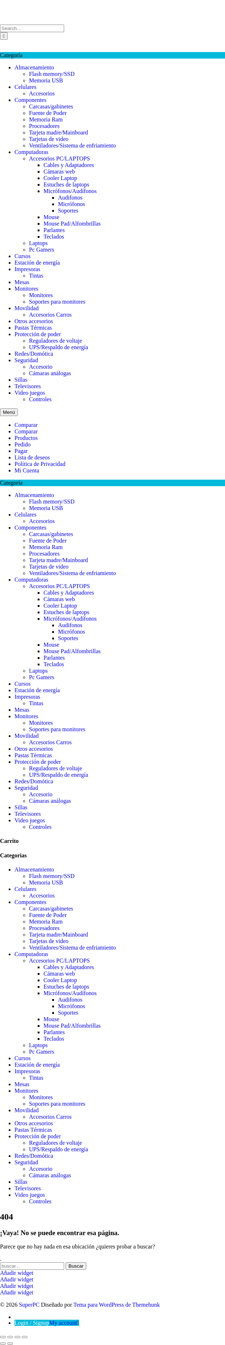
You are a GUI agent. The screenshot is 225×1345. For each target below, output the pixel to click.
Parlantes (54, 230)
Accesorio (41, 367)
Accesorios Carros (50, 315)
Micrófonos (71, 204)
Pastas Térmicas (33, 328)
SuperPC (10, 3)
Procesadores (44, 126)
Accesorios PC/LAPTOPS (59, 158)
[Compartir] (17, 1337)
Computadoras (31, 152)
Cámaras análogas (50, 373)
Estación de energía (37, 263)
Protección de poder (37, 334)
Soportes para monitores (57, 302)
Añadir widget (16, 1273)
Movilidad (26, 308)
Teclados (53, 237)
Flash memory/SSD (52, 74)
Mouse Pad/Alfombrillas (72, 223)
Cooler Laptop (60, 178)
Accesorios (42, 93)
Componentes (30, 100)
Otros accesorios (33, 321)
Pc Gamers (41, 250)
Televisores (27, 386)
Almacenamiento (34, 67)
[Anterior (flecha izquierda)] (3, 1343)
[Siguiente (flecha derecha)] (10, 1343)
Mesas (21, 282)
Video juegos (29, 393)
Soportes (68, 210)
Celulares (25, 87)
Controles (40, 399)
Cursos (22, 256)
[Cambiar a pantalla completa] (10, 1337)
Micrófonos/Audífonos (70, 191)
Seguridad (26, 360)
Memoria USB (46, 80)
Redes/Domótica (33, 354)
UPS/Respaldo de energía (58, 347)
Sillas (21, 380)
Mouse (51, 217)
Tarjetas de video (48, 139)
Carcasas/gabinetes (51, 106)
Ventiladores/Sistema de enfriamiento (72, 145)
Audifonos (70, 197)
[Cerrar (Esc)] (25, 1337)
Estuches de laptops (66, 184)
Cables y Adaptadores (68, 165)
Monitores (26, 289)
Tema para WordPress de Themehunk (117, 1305)
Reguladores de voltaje (55, 341)
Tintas (36, 276)
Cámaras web (59, 171)
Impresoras (27, 269)
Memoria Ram (46, 119)
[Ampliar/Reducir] (3, 1337)
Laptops (38, 243)
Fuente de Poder (48, 113)
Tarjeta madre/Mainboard (58, 132)
